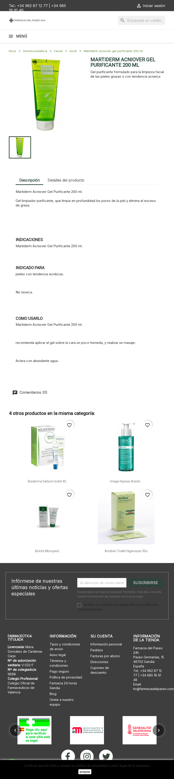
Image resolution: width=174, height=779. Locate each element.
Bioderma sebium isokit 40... (48, 481)
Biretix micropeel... (48, 551)
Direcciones (99, 662)
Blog (53, 694)
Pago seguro (59, 671)
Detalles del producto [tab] (66, 180)
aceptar (85, 772)
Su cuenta (101, 636)
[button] (15, 730)
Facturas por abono (105, 656)
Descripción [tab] (29, 180)
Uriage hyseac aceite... (126, 481)
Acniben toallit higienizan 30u (126, 551)
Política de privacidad (66, 677)
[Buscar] (141, 20)
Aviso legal (58, 655)
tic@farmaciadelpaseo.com (153, 689)
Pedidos (96, 650)
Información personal (106, 644)
